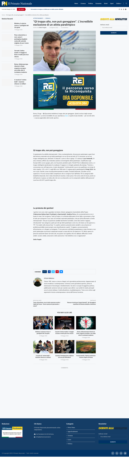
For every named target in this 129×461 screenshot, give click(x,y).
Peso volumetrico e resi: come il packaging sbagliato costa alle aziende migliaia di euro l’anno (21, 39)
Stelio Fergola (42, 27)
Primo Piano (71, 427)
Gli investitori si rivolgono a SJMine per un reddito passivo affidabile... (47, 9)
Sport (112, 3)
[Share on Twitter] (53, 271)
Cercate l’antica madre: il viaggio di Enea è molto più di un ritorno (21, 54)
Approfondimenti (73, 431)
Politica (90, 3)
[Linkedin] (125, 9)
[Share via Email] (61, 271)
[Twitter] (121, 9)
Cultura (118, 3)
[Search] (126, 3)
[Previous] (27, 9)
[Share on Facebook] (49, 271)
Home (3, 15)
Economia (98, 3)
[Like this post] (45, 271)
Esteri (106, 3)
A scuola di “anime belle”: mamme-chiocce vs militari (20, 82)
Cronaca (83, 3)
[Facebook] (119, 9)
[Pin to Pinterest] (57, 271)
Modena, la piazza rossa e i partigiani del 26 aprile (21, 25)
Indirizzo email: (113, 26)
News (76, 3)
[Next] (29, 9)
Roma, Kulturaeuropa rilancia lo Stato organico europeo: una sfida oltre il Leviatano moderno (86, 333)
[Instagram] (123, 9)
